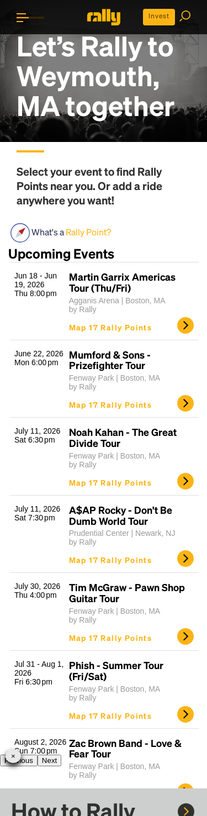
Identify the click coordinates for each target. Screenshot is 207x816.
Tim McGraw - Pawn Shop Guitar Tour (127, 593)
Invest (158, 16)
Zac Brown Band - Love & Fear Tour (125, 749)
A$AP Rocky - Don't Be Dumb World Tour (120, 515)
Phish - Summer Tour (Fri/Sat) (116, 671)
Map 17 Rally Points (110, 327)
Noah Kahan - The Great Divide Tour (123, 438)
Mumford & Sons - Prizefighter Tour (110, 360)
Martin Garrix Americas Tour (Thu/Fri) (122, 282)
